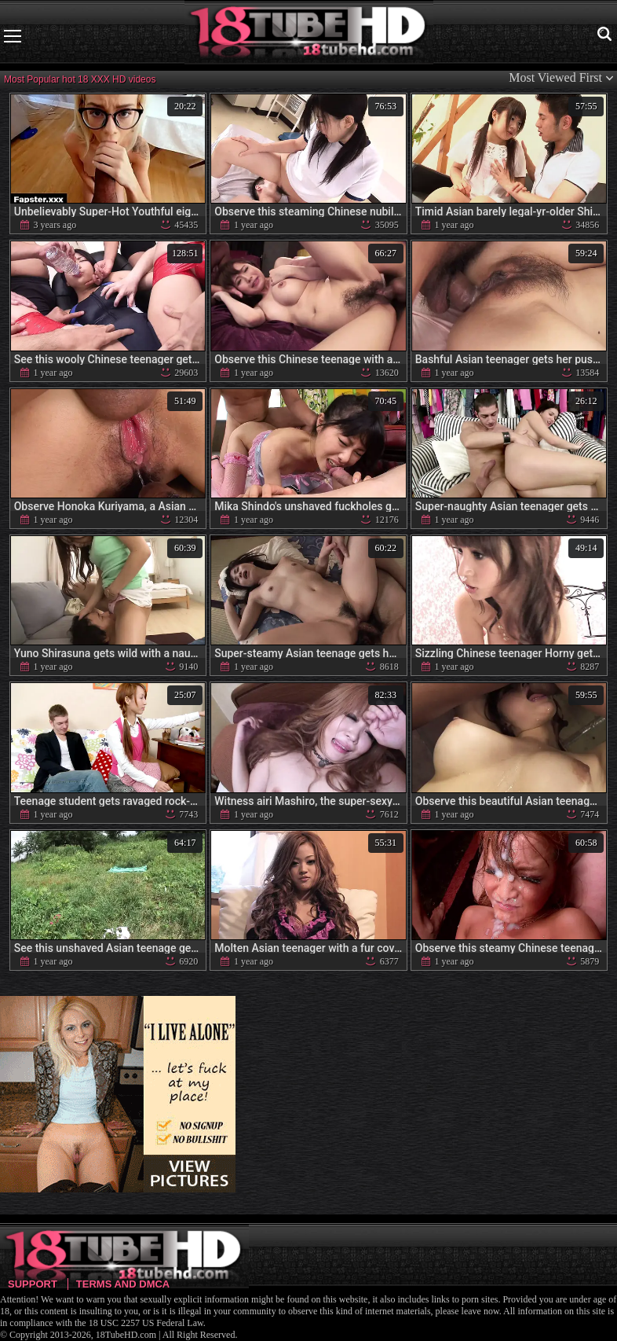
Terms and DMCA (123, 1284)
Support (32, 1284)
